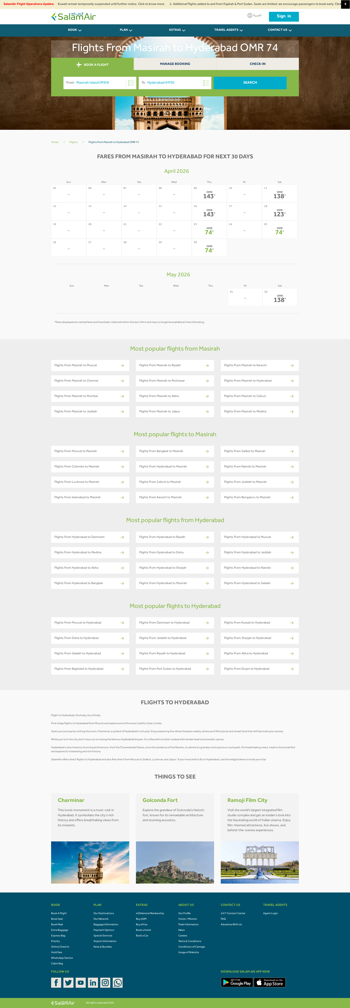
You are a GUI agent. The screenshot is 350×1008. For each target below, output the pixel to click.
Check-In (258, 64)
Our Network (101, 919)
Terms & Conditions (189, 941)
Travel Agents (226, 30)
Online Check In (60, 947)
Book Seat (57, 919)
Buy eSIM (141, 919)
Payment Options (104, 930)
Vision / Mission (187, 919)
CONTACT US (277, 30)
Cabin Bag (57, 964)
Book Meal (57, 924)
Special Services (103, 936)
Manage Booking (175, 64)
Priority (55, 941)
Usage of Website (188, 952)
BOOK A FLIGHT (92, 65)
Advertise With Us (231, 924)
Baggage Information (106, 924)
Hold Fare (56, 952)
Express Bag (58, 936)
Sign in (284, 16)
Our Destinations (104, 913)
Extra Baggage (59, 930)
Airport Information (105, 941)
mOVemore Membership (150, 913)
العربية (254, 15)
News (181, 930)
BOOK (72, 30)
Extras (175, 30)
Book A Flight (59, 913)
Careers (182, 936)
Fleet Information (188, 924)
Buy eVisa (141, 924)
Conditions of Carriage (191, 947)
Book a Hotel (143, 930)
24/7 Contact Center (233, 913)
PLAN (124, 30)
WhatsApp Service (62, 958)
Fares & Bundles (103, 947)
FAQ (223, 919)
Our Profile (184, 913)
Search (250, 83)
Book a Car (142, 936)
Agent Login (270, 913)
